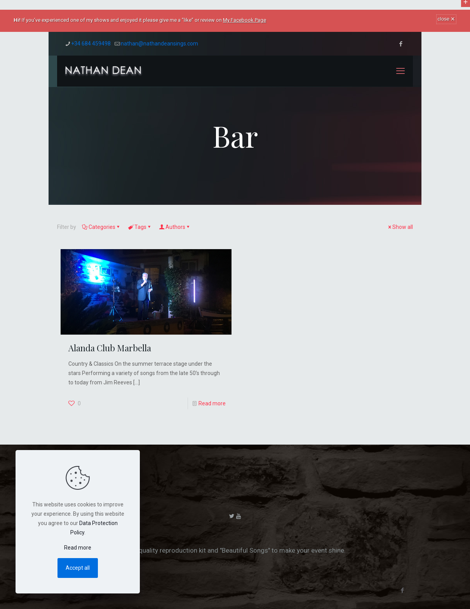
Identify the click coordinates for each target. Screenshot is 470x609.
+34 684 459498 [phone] (91, 43)
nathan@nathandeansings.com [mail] (159, 43)
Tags (140, 227)
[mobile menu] (400, 71)
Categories (101, 227)
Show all (400, 227)
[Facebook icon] (401, 43)
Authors (175, 227)
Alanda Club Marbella (109, 348)
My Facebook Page (244, 20)
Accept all (78, 568)
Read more (212, 403)
